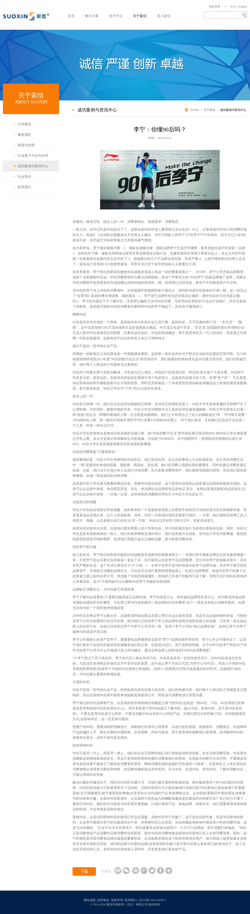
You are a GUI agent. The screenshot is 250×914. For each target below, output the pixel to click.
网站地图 (89, 900)
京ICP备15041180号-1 (152, 900)
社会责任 (24, 176)
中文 (233, 6)
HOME (194, 110)
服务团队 (24, 135)
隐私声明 (117, 900)
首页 (71, 16)
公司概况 (24, 124)
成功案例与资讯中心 (33, 166)
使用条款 (103, 900)
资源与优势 (26, 145)
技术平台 (116, 16)
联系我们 (24, 187)
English (242, 6)
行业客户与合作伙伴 (33, 155)
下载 (84, 871)
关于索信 (139, 16)
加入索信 (163, 16)
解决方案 (92, 16)
